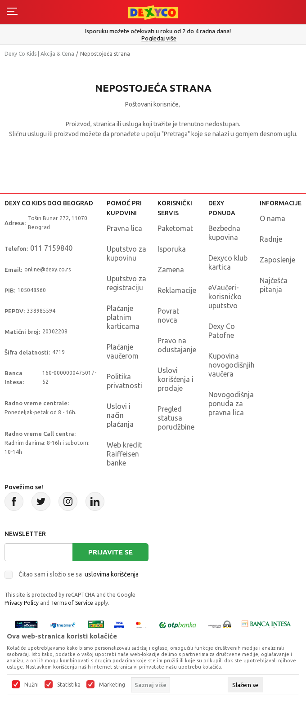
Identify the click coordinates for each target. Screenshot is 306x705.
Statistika (69, 684)
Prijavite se (110, 552)
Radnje (271, 239)
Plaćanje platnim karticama (123, 317)
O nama (272, 218)
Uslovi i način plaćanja (120, 415)
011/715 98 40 (154, 38)
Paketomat (175, 228)
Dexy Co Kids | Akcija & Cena (39, 54)
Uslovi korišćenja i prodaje (176, 379)
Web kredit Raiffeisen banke (124, 454)
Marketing (112, 684)
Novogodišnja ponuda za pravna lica (231, 403)
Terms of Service (72, 603)
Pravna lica (124, 228)
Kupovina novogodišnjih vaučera (231, 365)
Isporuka (172, 249)
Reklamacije (177, 290)
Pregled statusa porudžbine (176, 418)
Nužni (31, 684)
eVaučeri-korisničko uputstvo (225, 297)
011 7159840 (51, 248)
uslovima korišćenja (112, 574)
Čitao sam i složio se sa (78, 574)
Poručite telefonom (153, 31)
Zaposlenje (277, 260)
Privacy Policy (21, 603)
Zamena (171, 270)
